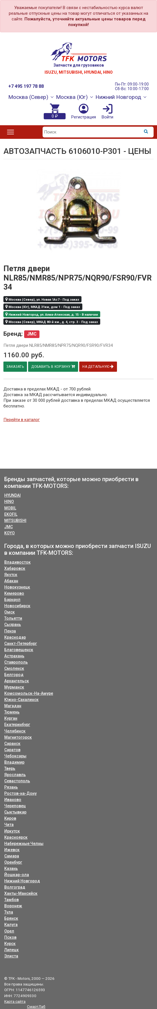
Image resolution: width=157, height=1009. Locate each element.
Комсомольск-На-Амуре (28, 693)
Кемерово (14, 593)
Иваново (12, 799)
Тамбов (11, 899)
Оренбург (13, 862)
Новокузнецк (17, 587)
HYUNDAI (12, 495)
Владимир (14, 762)
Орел (9, 931)
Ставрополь (16, 662)
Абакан (11, 581)
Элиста (11, 956)
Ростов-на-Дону (20, 793)
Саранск (12, 743)
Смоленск (14, 668)
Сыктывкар (15, 812)
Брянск (11, 918)
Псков (10, 937)
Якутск (10, 574)
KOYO (9, 533)
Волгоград (14, 887)
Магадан (12, 706)
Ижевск (12, 849)
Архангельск (16, 681)
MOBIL (10, 508)
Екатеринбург (17, 724)
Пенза (10, 631)
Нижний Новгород (22, 881)
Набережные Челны (23, 843)
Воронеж (13, 906)
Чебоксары (15, 756)
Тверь (9, 768)
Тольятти (13, 618)
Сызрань (12, 624)
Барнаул (12, 599)
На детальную (100, 366)
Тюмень (12, 712)
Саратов (12, 749)
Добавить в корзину (54, 366)
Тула (8, 912)
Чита (9, 824)
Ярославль (15, 774)
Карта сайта (15, 1001)
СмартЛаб (36, 1006)
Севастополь (17, 781)
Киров (10, 818)
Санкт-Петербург (20, 643)
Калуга (11, 924)
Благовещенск (18, 649)
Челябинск (15, 731)
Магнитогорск (18, 737)
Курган (10, 718)
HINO (9, 501)
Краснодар (15, 637)
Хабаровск (14, 568)
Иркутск (12, 831)
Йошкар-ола (16, 874)
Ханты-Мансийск (20, 893)
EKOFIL (10, 514)
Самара (11, 856)
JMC (8, 526)
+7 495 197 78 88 (26, 86)
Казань (11, 868)
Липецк (11, 950)
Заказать (16, 367)
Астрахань (14, 656)
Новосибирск (17, 606)
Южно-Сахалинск (21, 699)
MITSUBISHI (15, 520)
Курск (10, 943)
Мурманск (14, 687)
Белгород (14, 674)
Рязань (11, 787)
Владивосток (17, 562)
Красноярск (16, 837)
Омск (9, 612)
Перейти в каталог (21, 419)
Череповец (15, 806)
